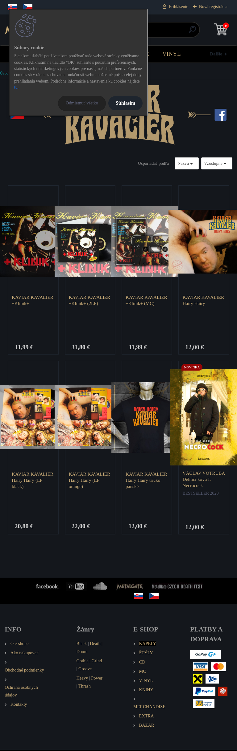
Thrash (84, 686)
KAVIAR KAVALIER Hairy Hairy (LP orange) (90, 480)
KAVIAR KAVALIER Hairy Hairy (204, 300)
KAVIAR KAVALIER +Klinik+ (33, 300)
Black (82, 644)
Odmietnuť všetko (82, 102)
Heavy (82, 678)
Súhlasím (125, 103)
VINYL (171, 54)
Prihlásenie (178, 6)
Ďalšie (216, 53)
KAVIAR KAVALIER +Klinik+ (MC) (147, 300)
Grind (97, 661)
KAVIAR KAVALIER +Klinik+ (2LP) (90, 300)
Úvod (4, 73)
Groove (85, 669)
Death (95, 644)
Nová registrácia (213, 6)
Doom (82, 652)
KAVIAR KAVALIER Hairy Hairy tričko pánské (147, 480)
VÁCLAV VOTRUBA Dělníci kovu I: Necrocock (201, 480)
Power (96, 678)
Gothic (83, 661)
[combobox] (187, 163)
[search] (192, 32)
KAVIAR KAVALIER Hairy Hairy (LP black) (33, 480)
